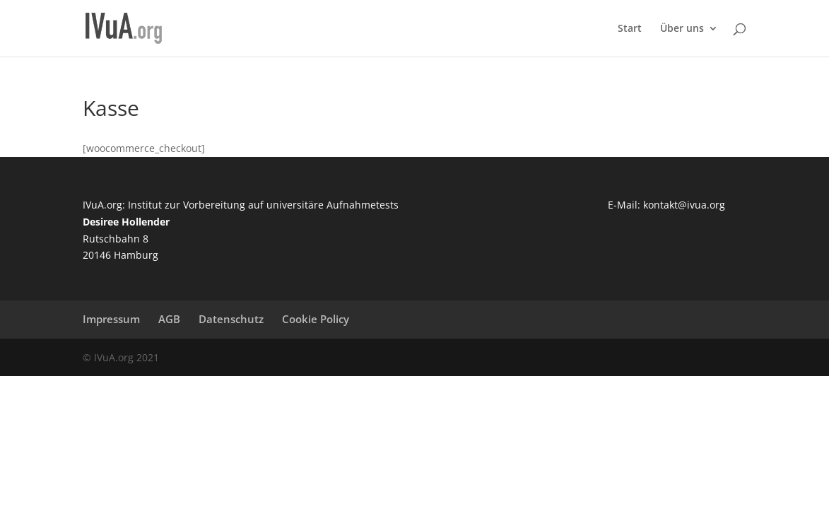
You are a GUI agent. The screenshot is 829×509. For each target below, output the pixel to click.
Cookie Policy (315, 319)
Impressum (111, 319)
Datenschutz (231, 319)
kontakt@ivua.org (684, 204)
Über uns (682, 29)
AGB (169, 319)
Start (630, 29)
